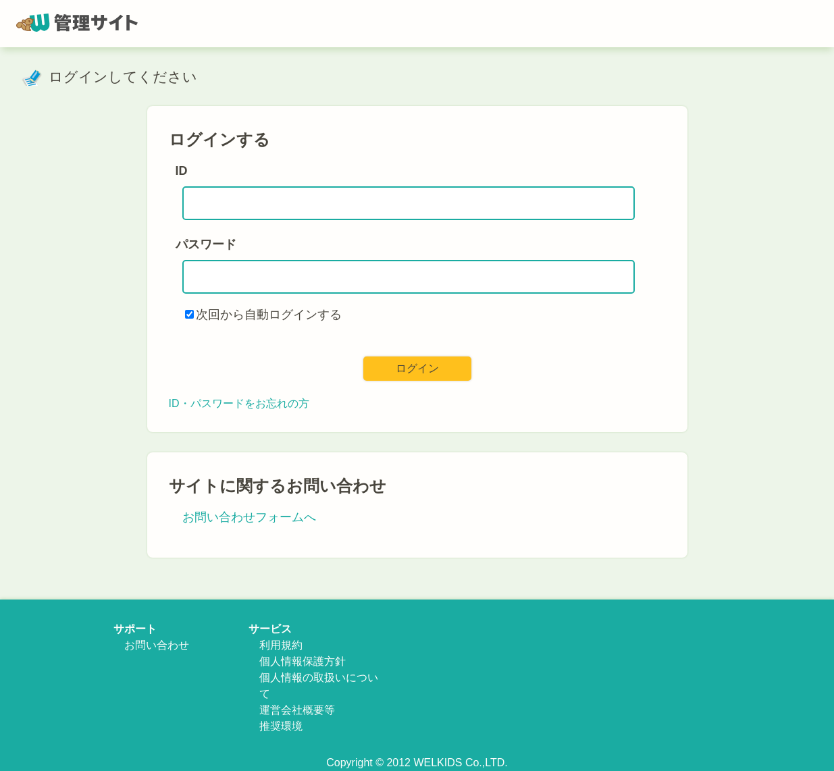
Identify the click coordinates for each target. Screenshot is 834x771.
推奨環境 (281, 726)
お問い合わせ (156, 645)
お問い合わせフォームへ (249, 517)
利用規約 (281, 645)
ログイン (417, 368)
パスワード (206, 244)
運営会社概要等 (297, 710)
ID (182, 171)
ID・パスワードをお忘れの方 (239, 403)
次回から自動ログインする (269, 314)
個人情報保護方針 (302, 661)
